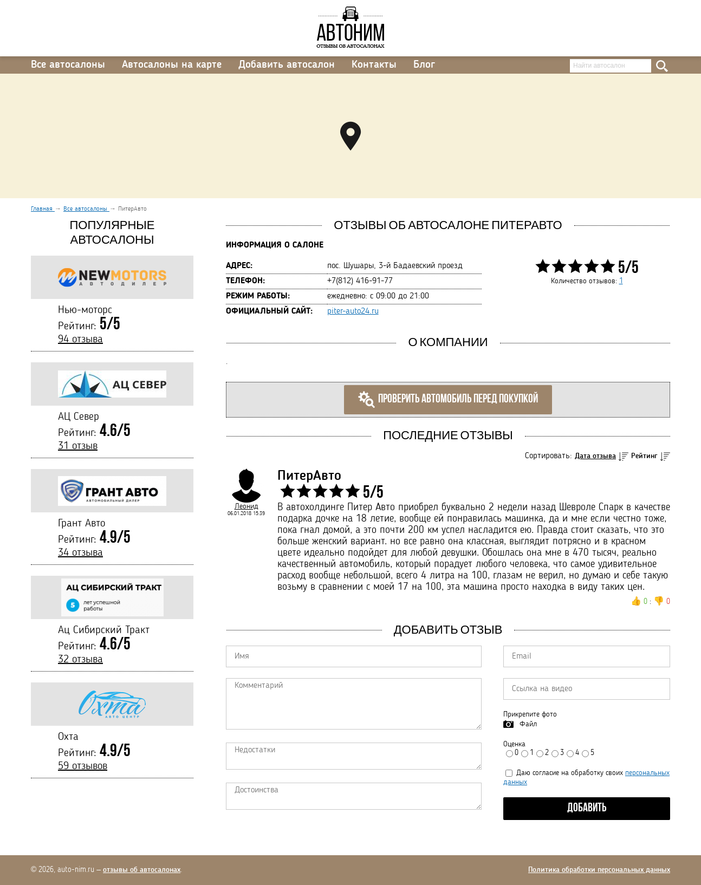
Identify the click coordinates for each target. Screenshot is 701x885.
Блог (424, 65)
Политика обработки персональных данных (599, 870)
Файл (528, 724)
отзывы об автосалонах (141, 870)
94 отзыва (80, 339)
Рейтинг (644, 456)
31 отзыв (78, 446)
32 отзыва (80, 659)
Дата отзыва (595, 456)
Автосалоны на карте (172, 65)
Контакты (374, 65)
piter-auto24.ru (353, 311)
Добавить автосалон (286, 65)
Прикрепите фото (530, 714)
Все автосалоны (68, 65)
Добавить (587, 808)
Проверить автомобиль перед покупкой (448, 399)
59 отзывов (82, 766)
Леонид (246, 506)
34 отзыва (80, 553)
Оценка (514, 744)
